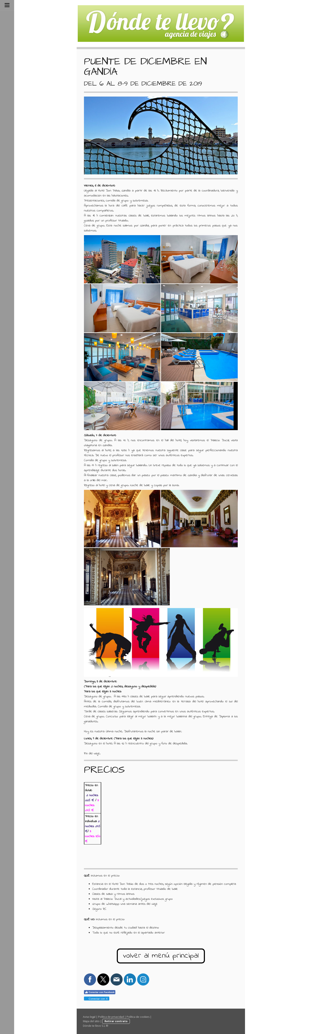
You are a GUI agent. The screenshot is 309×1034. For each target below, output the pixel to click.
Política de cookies (138, 1017)
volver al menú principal (161, 956)
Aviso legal (89, 1017)
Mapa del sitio (91, 1021)
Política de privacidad (111, 1017)
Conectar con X (96, 998)
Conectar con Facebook (100, 992)
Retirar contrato (116, 1021)
